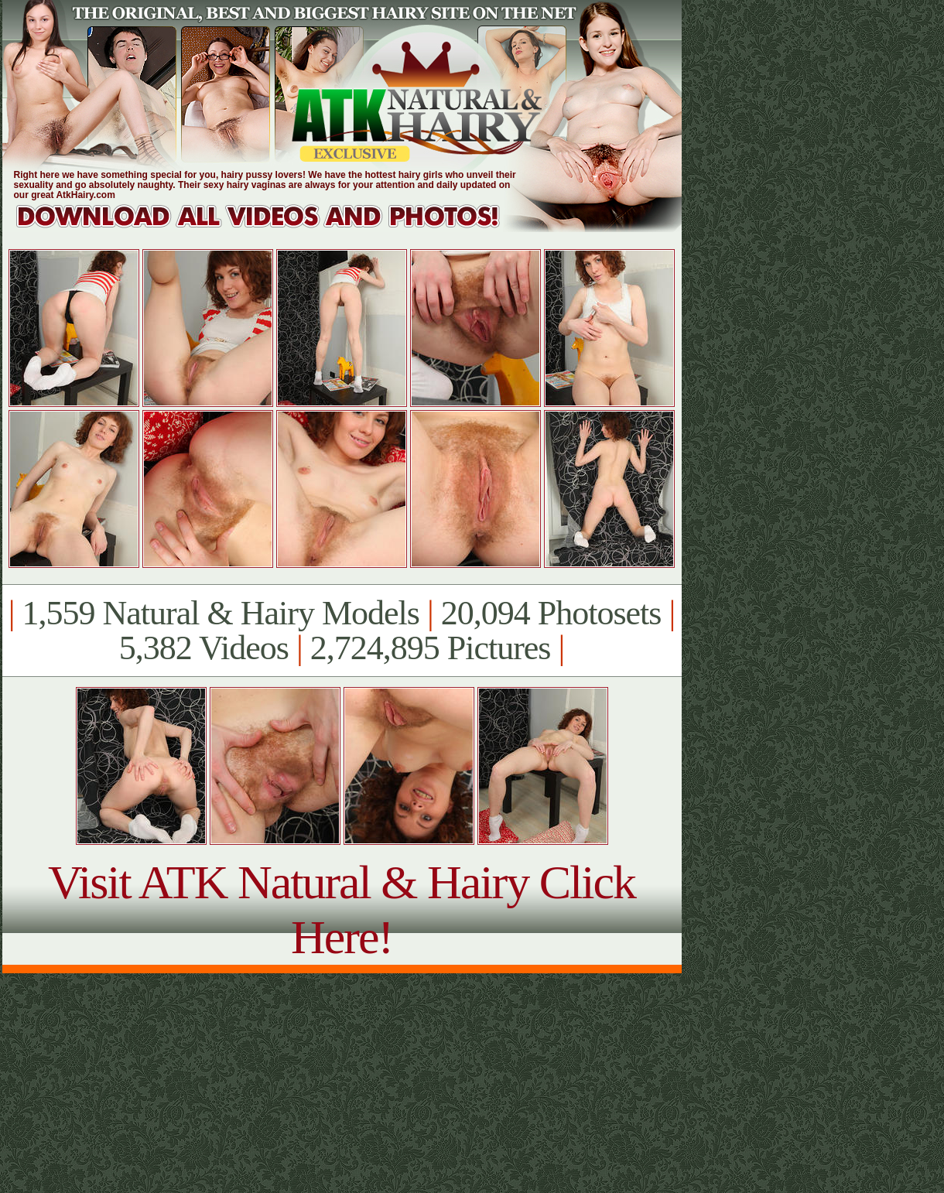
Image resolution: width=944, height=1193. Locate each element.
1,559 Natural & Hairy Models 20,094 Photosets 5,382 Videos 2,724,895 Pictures (342, 630)
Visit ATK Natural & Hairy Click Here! (341, 909)
